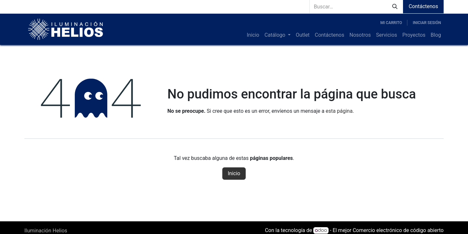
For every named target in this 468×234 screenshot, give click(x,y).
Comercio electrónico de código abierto (398, 230)
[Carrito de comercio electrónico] (391, 23)
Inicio (234, 173)
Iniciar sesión (427, 22)
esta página (339, 111)
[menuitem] (253, 35)
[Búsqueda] (395, 6)
